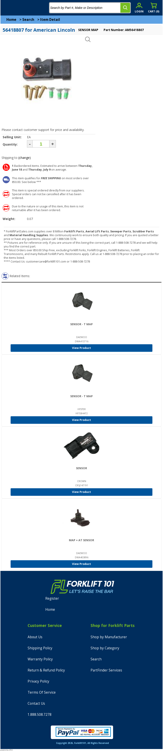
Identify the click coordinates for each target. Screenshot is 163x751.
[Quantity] (41, 144)
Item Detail (50, 19)
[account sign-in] (139, 7)
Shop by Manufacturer (109, 637)
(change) (24, 158)
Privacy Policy (38, 681)
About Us (35, 637)
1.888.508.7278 (39, 714)
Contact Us (36, 703)
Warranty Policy (40, 659)
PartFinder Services (106, 670)
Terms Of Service (42, 692)
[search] (125, 8)
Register (52, 598)
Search (28, 19)
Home (11, 19)
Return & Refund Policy (46, 670)
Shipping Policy (40, 648)
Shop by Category (105, 648)
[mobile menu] (7, 7)
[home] (21, 7)
